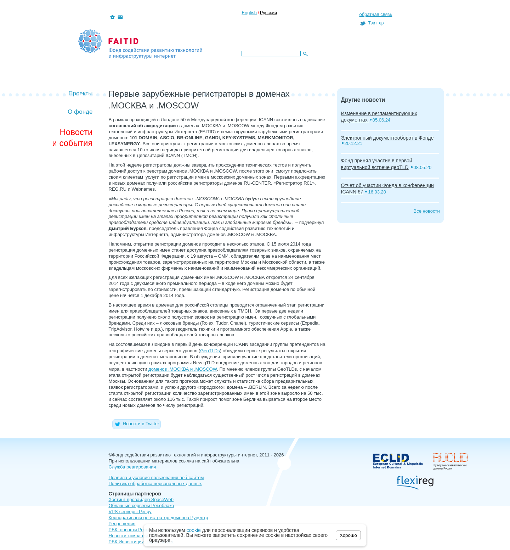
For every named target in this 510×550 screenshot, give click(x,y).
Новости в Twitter (136, 423)
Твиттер (376, 23)
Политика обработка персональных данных (155, 483)
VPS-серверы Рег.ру (130, 511)
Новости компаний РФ (132, 535)
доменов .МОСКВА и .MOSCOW (182, 369)
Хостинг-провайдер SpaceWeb (141, 499)
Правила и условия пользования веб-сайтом (156, 477)
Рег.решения (122, 523)
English (249, 12)
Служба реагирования (132, 467)
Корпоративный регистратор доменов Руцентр (158, 517)
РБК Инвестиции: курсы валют (141, 541)
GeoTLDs (210, 350)
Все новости (427, 211)
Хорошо (348, 535)
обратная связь (375, 14)
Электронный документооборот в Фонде (387, 138)
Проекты (80, 93)
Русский (268, 12)
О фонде (80, 111)
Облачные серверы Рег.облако (141, 505)
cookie (193, 530)
